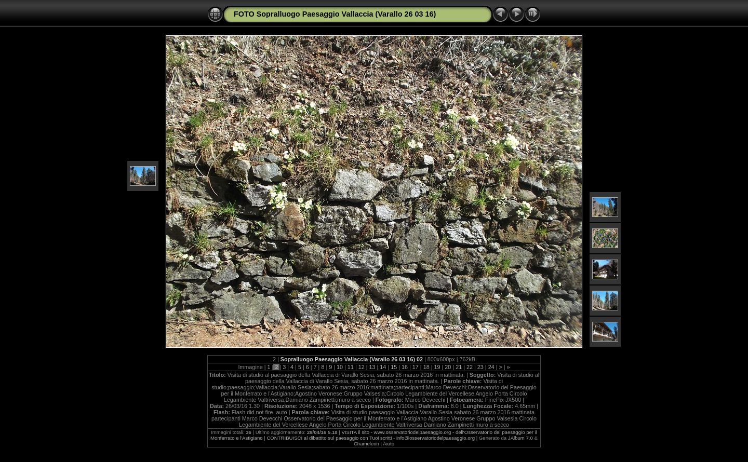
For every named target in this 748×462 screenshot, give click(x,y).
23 (480, 367)
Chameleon (366, 443)
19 (437, 367)
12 (361, 367)
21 (458, 367)
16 (404, 367)
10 (339, 367)
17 (415, 367)
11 (350, 367)
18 (426, 367)
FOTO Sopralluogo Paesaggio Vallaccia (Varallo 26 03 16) (335, 14)
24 (491, 367)
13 (372, 367)
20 (447, 367)
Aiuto (388, 443)
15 (393, 367)
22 (469, 367)
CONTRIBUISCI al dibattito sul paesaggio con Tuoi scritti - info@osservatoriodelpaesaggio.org (370, 438)
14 (383, 367)
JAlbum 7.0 (520, 438)
